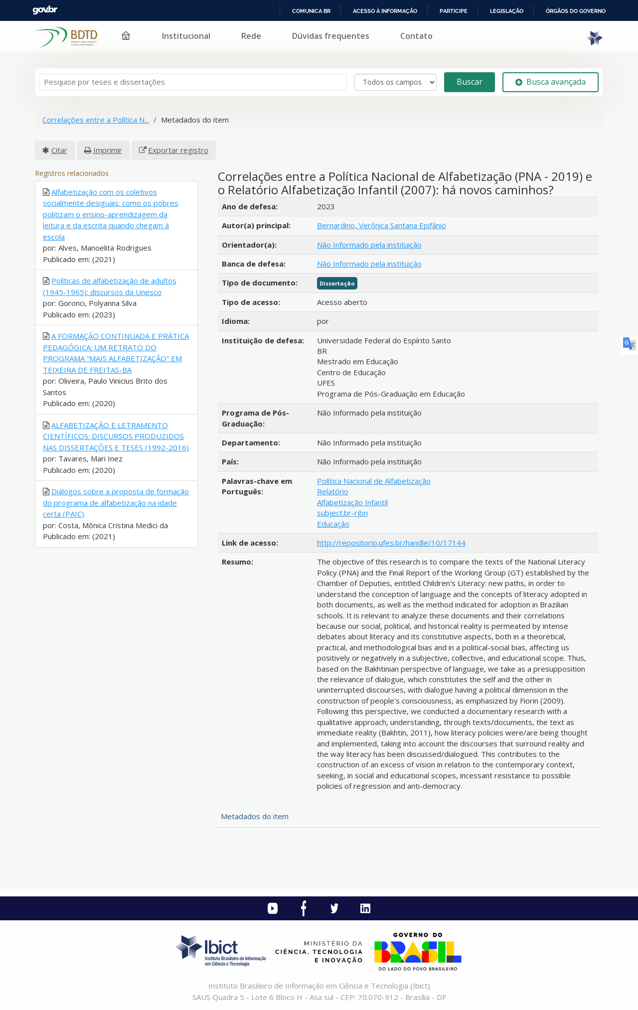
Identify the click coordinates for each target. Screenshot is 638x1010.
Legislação (506, 11)
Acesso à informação (385, 11)
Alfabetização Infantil (352, 502)
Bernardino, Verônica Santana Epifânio (381, 225)
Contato (416, 35)
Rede (251, 35)
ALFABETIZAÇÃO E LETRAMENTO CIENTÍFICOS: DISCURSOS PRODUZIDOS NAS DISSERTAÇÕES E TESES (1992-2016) (116, 436)
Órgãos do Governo (576, 11)
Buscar (469, 81)
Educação (333, 524)
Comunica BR (311, 11)
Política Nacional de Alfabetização (374, 481)
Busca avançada (550, 81)
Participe (454, 11)
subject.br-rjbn (342, 513)
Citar (59, 150)
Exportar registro (178, 150)
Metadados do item (255, 816)
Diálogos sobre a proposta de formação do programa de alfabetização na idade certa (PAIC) (116, 502)
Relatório (332, 491)
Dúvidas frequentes (330, 35)
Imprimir (107, 150)
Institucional (186, 35)
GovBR (44, 10)
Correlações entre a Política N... (95, 120)
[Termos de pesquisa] (193, 82)
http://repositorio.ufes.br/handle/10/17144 (391, 543)
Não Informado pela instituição (369, 245)
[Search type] (395, 82)
